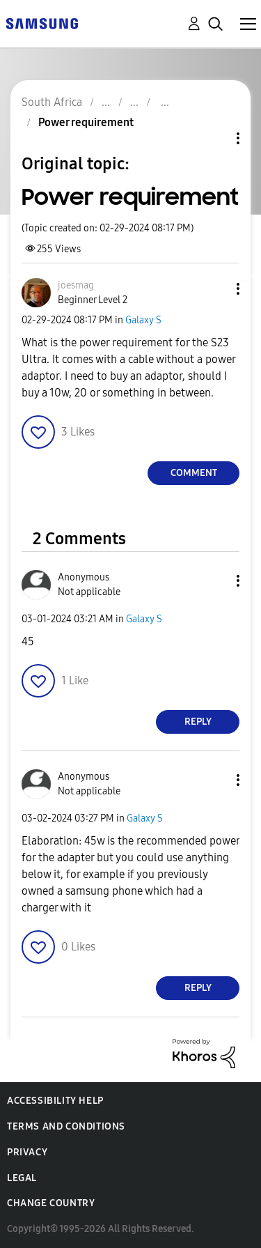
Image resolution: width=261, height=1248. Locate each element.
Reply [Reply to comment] (198, 721)
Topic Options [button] (214, 138)
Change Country (51, 1203)
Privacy (27, 1152)
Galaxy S (143, 320)
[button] (215, 289)
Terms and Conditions (66, 1126)
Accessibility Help (55, 1101)
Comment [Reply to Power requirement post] (194, 473)
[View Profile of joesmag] (76, 285)
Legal (22, 1178)
